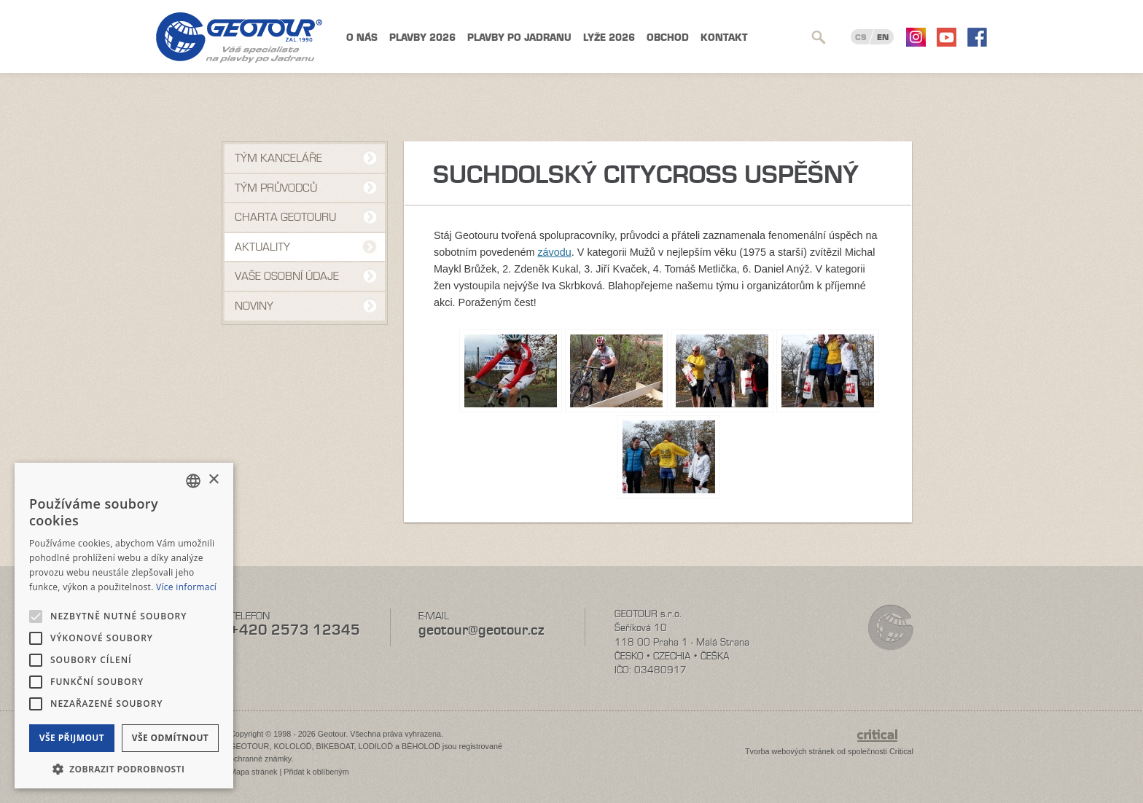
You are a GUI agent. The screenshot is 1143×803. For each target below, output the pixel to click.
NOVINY (254, 306)
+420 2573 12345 (295, 630)
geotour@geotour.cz (481, 630)
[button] (124, 767)
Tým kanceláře (278, 158)
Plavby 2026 (422, 37)
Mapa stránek (253, 771)
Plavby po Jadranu (519, 37)
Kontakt (724, 37)
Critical (901, 751)
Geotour (239, 37)
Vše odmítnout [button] (170, 738)
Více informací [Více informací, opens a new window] (186, 587)
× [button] (213, 479)
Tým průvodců (276, 188)
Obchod (668, 37)
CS (861, 37)
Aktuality (262, 247)
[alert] (124, 625)
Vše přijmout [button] (71, 738)
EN (883, 37)
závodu (554, 252)
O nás (362, 37)
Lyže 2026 (609, 37)
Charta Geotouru (285, 217)
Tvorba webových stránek (790, 751)
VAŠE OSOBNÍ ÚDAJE (287, 276)
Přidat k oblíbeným (316, 771)
